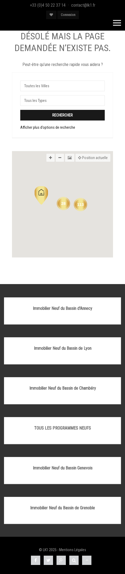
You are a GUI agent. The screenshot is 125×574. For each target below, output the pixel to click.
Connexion (68, 15)
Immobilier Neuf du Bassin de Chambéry (62, 388)
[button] (41, 195)
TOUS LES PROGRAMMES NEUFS (62, 428)
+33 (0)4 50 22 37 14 (48, 5)
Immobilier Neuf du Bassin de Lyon (62, 348)
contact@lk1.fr (83, 5)
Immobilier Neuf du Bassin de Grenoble (62, 507)
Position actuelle (93, 158)
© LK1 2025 (48, 550)
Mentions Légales (72, 550)
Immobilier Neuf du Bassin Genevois (62, 468)
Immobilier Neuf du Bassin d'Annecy (62, 308)
